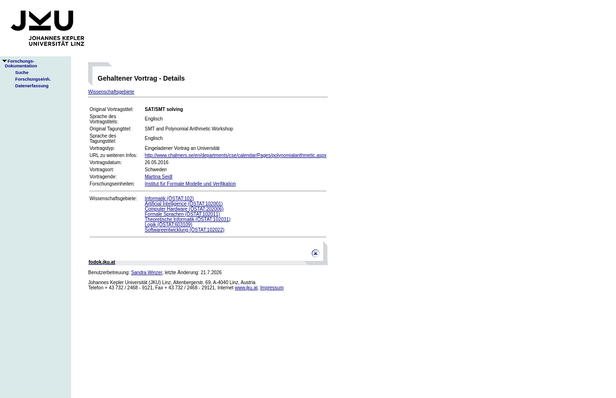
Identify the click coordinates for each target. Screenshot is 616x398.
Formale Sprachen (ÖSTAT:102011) (182, 214)
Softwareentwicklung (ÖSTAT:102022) (184, 229)
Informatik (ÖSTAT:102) (169, 198)
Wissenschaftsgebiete (111, 91)
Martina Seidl (158, 176)
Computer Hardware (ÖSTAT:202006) (184, 209)
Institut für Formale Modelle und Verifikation (190, 183)
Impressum (271, 287)
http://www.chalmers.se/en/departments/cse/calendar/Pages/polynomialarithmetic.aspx (235, 155)
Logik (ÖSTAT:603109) (168, 224)
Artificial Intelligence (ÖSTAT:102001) (184, 203)
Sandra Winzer (147, 272)
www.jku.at (246, 287)
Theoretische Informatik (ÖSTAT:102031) (187, 219)
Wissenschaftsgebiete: (113, 198)
